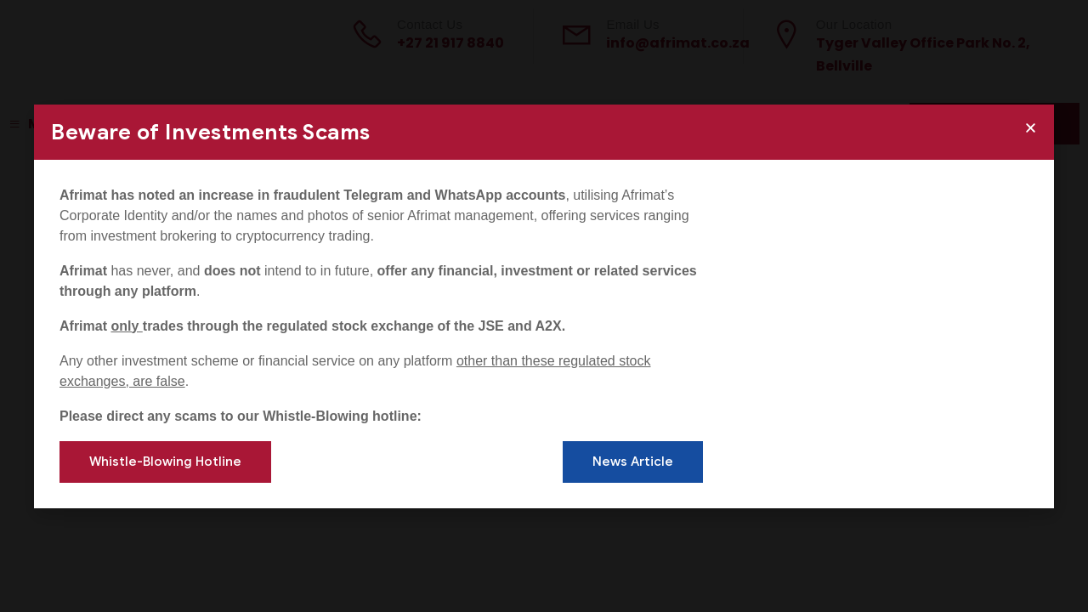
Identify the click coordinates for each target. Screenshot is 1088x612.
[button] (1030, 128)
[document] (544, 306)
